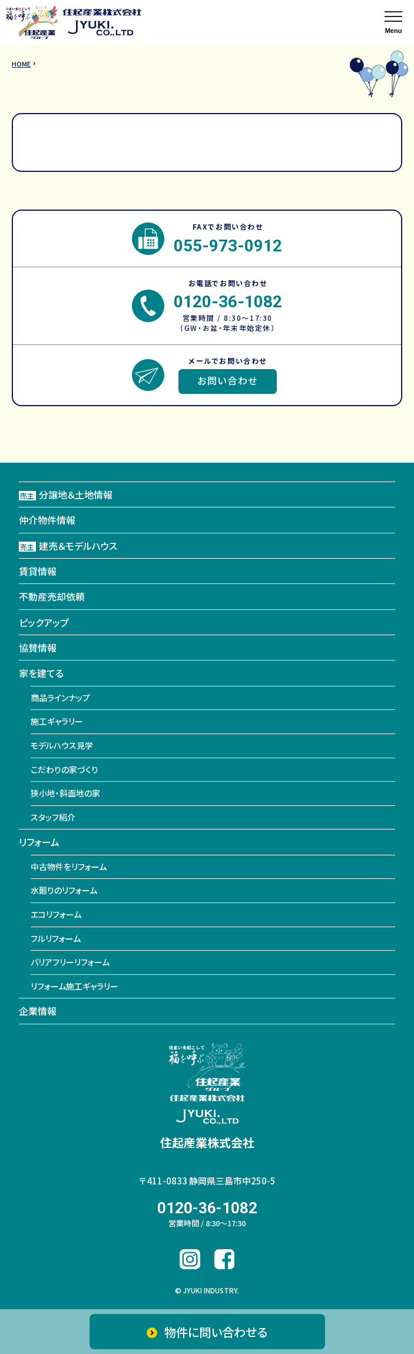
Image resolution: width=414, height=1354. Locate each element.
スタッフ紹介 (53, 817)
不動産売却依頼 (52, 596)
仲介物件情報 (47, 520)
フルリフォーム (56, 938)
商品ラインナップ (60, 697)
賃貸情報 (38, 571)
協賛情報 (38, 648)
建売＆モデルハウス (68, 546)
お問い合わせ (227, 380)
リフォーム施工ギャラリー (74, 986)
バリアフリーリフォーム (70, 962)
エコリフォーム (56, 914)
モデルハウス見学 (62, 745)
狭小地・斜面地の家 (65, 793)
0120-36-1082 (228, 301)
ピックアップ (44, 622)
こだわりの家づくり (64, 769)
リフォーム (39, 842)
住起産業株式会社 (207, 1142)
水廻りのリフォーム (64, 890)
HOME (21, 63)
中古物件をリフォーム (69, 866)
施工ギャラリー (57, 721)
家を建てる (41, 673)
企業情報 (38, 1011)
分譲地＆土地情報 (65, 494)
